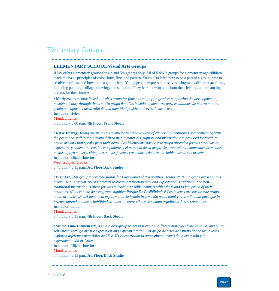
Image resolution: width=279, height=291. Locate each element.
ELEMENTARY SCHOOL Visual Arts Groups (100, 66)
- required (57, 275)
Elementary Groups (74, 50)
